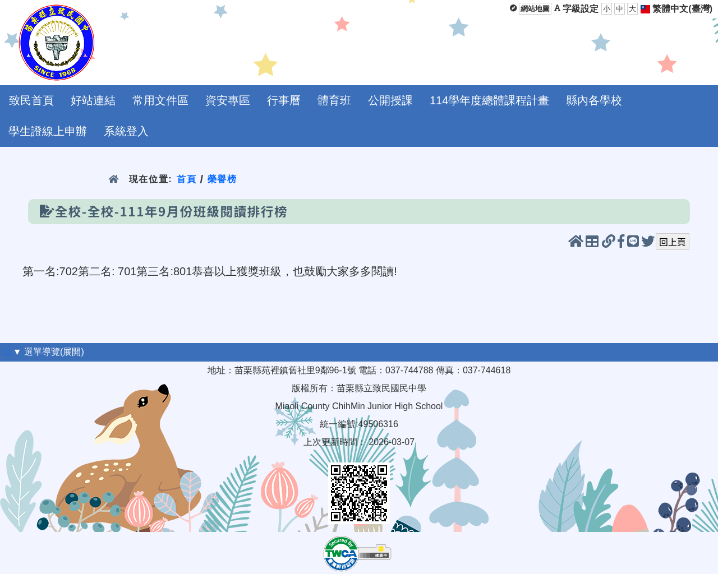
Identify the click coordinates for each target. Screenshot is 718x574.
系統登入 (126, 131)
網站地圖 (535, 8)
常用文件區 (160, 100)
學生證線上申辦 (47, 131)
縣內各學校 (594, 100)
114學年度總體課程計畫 (489, 100)
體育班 (334, 100)
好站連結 (93, 100)
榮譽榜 (222, 179)
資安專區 (227, 100)
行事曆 (284, 100)
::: (6, 352)
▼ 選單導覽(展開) (48, 352)
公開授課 (390, 100)
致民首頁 (31, 100)
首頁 (186, 179)
